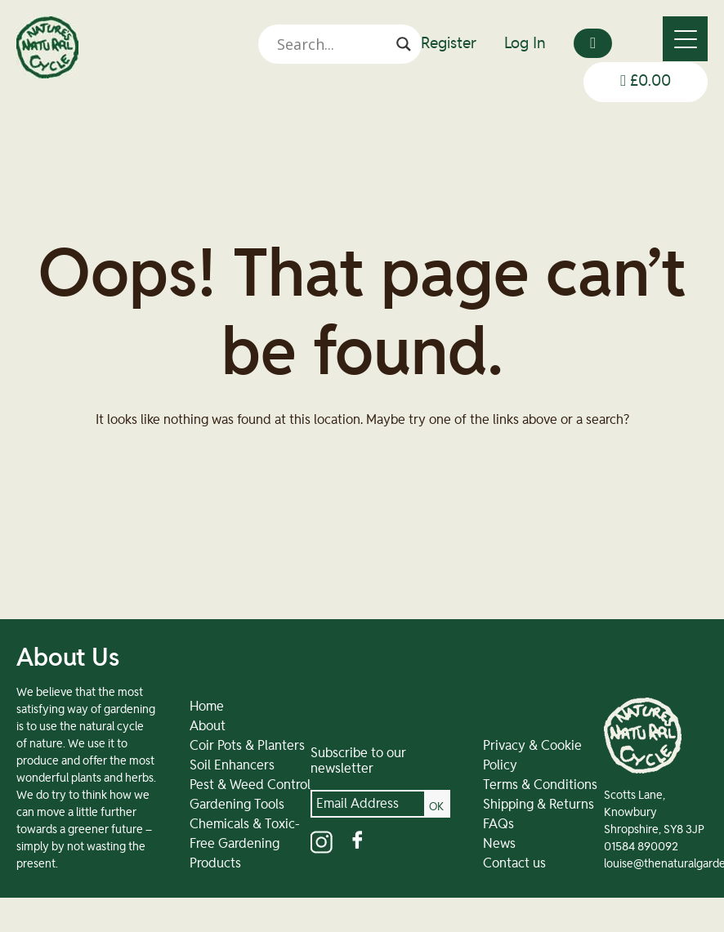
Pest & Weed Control (250, 785)
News (499, 843)
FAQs (498, 824)
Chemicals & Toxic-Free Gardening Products (245, 844)
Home (207, 706)
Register (448, 43)
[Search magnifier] (403, 44)
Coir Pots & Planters (247, 745)
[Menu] (685, 38)
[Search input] (332, 44)
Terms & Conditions (540, 785)
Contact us (514, 863)
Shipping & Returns (538, 804)
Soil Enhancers (232, 765)
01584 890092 (641, 847)
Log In (525, 43)
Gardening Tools (237, 804)
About (208, 726)
